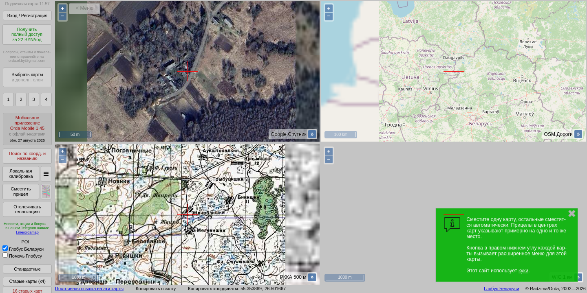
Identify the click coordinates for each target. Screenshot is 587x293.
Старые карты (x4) (27, 281)
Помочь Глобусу (22, 256)
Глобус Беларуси (23, 249)
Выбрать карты (27, 77)
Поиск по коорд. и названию (27, 156)
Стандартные (27, 269)
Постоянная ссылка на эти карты (89, 288)
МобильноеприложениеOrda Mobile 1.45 (27, 128)
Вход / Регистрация (27, 15)
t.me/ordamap (27, 232)
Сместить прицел (21, 191)
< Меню (84, 8)
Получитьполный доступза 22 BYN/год (26, 34)
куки (523, 270)
